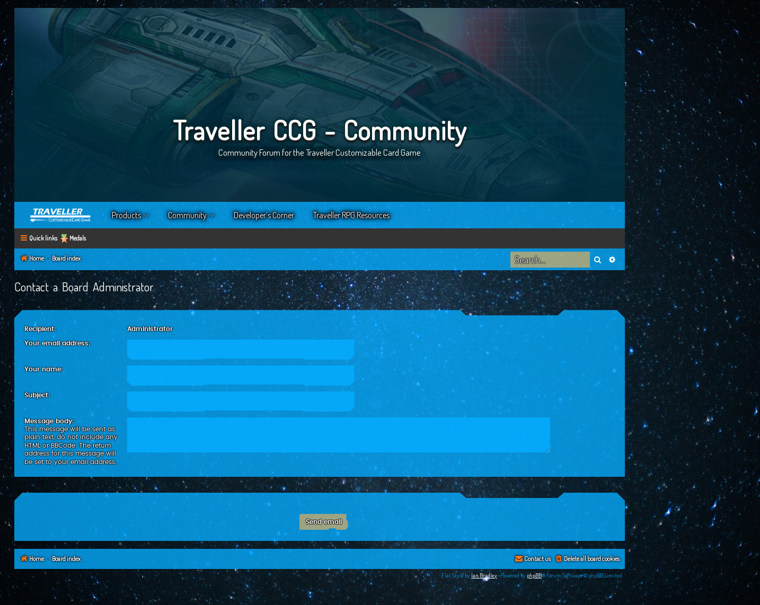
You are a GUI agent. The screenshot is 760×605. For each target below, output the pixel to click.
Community (187, 215)
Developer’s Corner (264, 215)
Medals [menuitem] (77, 238)
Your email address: (57, 343)
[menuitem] (587, 559)
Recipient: (40, 329)
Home (61, 215)
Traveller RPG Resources (351, 215)
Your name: (43, 369)
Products (126, 215)
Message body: (49, 421)
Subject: (37, 395)
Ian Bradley (484, 575)
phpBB (534, 575)
